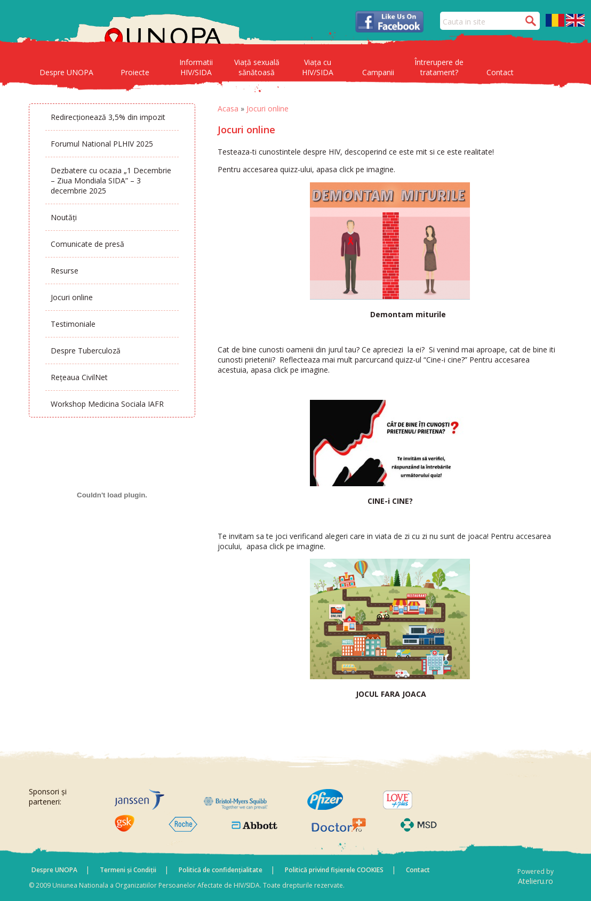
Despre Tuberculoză (86, 350)
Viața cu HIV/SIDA (317, 67)
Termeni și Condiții (128, 869)
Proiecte (135, 72)
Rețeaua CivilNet (79, 377)
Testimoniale (73, 324)
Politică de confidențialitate (220, 869)
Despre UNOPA (66, 72)
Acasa (228, 108)
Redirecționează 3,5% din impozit (108, 117)
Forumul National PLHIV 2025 (102, 144)
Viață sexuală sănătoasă (256, 67)
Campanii (378, 72)
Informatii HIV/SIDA (196, 67)
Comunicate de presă (87, 244)
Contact (500, 72)
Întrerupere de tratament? (439, 67)
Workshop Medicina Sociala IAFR (107, 404)
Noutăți (64, 217)
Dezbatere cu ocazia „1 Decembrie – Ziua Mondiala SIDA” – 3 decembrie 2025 (111, 180)
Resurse (64, 271)
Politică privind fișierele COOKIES (334, 869)
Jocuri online (72, 297)
